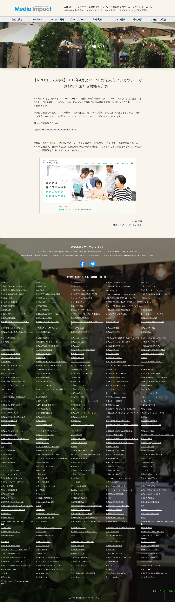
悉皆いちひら (111, 549)
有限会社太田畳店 (147, 431)
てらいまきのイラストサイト (151, 361)
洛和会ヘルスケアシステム (80, 510)
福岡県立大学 (41, 531)
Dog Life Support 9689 (79, 490)
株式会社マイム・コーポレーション (84, 413)
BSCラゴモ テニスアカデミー (47, 431)
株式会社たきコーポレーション (152, 531)
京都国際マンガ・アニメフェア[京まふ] (15, 322)
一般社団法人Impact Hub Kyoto (82, 290)
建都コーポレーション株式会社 (117, 506)
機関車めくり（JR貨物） (150, 549)
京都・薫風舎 (146, 389)
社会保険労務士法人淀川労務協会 (13, 397)
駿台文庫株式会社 (112, 531)
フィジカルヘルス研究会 (10, 470)
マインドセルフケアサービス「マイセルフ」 (17, 506)
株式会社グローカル (113, 466)
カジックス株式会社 (43, 332)
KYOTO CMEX (111, 290)
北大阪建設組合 (41, 397)
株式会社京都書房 (112, 328)
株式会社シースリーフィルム (151, 397)
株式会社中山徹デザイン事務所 (47, 346)
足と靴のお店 (146, 401)
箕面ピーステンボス (43, 542)
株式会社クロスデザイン (115, 502)
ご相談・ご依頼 (158, 19)
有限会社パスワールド (114, 358)
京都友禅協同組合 (112, 354)
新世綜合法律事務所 (8, 306)
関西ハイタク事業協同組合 (10, 546)
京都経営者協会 (146, 310)
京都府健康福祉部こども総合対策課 (154, 377)
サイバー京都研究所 (8, 318)
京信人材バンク (146, 439)
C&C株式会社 (76, 377)
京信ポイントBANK (148, 557)
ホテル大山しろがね (43, 409)
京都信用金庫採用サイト (80, 498)
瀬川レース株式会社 (78, 549)
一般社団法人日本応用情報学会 (117, 381)
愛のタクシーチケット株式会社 (47, 446)
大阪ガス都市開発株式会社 (80, 557)
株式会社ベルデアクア (149, 561)
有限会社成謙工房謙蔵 (9, 490)
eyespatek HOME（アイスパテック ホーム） (157, 435)
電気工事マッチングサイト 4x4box (48, 342)
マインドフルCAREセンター (116, 385)
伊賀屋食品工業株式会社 (115, 494)
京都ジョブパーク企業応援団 (116, 314)
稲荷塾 (108, 498)
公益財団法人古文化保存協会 (116, 373)
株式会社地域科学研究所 (45, 535)
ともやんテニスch (7, 393)
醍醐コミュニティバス (79, 332)
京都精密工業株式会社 (44, 498)
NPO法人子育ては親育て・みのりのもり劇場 (122, 338)
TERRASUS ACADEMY (9, 413)
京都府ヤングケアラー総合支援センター (15, 482)
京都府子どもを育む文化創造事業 (153, 381)
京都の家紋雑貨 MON (8, 435)
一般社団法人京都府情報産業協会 (118, 310)
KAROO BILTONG (42, 573)
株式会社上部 (76, 346)
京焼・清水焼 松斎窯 (44, 381)
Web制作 (37, 19)
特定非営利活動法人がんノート (117, 573)
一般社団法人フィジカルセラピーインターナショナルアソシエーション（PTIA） (135, 413)
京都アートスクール (78, 565)
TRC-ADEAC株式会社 (114, 535)
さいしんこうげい (77, 494)
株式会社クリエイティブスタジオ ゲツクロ (51, 361)
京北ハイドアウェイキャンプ (11, 561)
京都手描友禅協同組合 (44, 413)
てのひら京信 (6, 528)
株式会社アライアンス (149, 486)
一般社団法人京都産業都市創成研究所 (50, 569)
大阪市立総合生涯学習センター (47, 454)
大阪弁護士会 (41, 286)
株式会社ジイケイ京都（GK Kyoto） (119, 557)
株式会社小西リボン (78, 439)
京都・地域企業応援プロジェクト (118, 421)
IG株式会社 (40, 290)
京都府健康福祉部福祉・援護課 (12, 294)
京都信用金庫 (6, 361)
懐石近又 (4, 573)
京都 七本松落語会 (77, 328)
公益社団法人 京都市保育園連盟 (152, 354)
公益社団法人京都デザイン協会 (47, 314)
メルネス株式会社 (42, 546)
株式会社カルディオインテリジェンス (120, 443)
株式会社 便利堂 (7, 458)
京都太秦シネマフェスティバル (47, 322)
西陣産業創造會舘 (7, 535)
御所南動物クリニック (114, 405)
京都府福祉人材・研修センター (12, 478)
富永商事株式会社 (42, 439)
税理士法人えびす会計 (149, 286)
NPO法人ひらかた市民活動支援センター (86, 454)
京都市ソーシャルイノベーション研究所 (50, 389)
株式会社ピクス (146, 466)
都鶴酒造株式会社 (77, 354)
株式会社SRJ (41, 358)
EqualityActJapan (77, 431)
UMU (108, 417)
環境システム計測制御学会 (80, 561)
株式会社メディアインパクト (127, 225)
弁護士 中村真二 (77, 306)
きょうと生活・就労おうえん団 (152, 322)
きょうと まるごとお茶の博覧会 (47, 561)
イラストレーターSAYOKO (116, 361)
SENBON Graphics (8, 350)
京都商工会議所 (76, 282)
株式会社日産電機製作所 (150, 546)
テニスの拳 (40, 393)
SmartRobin (40, 510)
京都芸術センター (42, 577)
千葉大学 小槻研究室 (114, 401)
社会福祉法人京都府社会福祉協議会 (119, 431)
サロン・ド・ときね (148, 542)
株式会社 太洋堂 (42, 478)
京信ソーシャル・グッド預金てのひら (15, 549)
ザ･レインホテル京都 (79, 486)
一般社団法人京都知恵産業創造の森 (154, 294)
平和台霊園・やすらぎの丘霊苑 (82, 542)
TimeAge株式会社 (42, 310)
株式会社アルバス (112, 350)
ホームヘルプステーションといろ (13, 385)
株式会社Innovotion (113, 332)
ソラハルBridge (76, 435)
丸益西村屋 (75, 466)
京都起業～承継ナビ (8, 298)
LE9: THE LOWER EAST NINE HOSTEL (121, 298)
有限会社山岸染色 (7, 373)
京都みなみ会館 (146, 385)
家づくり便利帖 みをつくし (116, 393)
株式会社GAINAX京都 (149, 318)
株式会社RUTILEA (7, 486)
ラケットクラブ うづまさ (115, 517)
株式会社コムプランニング (150, 494)
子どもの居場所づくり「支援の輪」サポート (122, 439)
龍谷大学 (109, 565)
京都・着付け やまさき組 (150, 502)
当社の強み (17, 19)
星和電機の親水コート (79, 458)
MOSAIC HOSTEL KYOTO (10, 358)
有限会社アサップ (77, 381)
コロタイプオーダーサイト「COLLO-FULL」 (52, 458)
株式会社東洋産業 (42, 482)
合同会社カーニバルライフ (10, 531)
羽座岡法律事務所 (77, 546)
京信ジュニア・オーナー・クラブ (13, 314)
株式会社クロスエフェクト (150, 565)
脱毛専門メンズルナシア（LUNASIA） (15, 439)
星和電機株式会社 (112, 458)
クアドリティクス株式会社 (150, 393)
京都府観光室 (111, 569)
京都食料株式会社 (7, 369)
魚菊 (2, 446)
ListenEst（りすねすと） (80, 369)
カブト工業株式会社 (78, 302)
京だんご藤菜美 (41, 549)
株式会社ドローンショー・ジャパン (49, 528)
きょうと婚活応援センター (10, 338)
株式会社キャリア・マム (115, 514)
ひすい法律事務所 (147, 446)
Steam (108, 318)
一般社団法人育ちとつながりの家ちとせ (120, 528)
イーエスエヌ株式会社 (44, 350)
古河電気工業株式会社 (79, 443)
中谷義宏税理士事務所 (149, 421)
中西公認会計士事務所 (114, 546)
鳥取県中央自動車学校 (114, 510)
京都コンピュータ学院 (44, 318)
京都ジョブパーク (112, 322)
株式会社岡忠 (41, 421)
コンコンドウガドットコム (80, 361)
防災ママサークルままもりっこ (12, 502)
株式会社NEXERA (112, 482)
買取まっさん (146, 569)
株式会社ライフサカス (79, 417)
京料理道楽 (5, 542)
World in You (40, 470)
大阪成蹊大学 (41, 553)
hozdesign (4, 346)
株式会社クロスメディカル (80, 470)
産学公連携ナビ (146, 528)
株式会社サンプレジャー (115, 450)
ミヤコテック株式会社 (9, 302)
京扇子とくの (111, 369)
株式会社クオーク (77, 358)
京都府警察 (75, 478)
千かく (143, 517)
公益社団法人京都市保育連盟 (11, 405)
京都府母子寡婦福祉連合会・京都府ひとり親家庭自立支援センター (130, 302)
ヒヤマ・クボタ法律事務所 (150, 373)
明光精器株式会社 (42, 338)
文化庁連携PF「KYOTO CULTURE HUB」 (86, 521)
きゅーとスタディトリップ (10, 474)
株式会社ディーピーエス (45, 435)
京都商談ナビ (76, 421)
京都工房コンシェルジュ (45, 298)
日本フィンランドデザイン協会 (82, 425)
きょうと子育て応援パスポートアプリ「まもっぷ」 (124, 306)
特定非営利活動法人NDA (10, 377)
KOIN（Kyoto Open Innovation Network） (121, 294)
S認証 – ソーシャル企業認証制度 (13, 510)
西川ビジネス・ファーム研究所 (12, 365)
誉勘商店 (144, 417)
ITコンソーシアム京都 (114, 553)
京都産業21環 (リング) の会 (151, 443)
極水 (72, 569)
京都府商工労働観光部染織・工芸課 (84, 294)
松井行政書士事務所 (113, 474)
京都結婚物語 (146, 332)
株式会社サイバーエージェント (47, 514)
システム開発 (57, 19)
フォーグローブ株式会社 (150, 482)
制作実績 (97, 19)
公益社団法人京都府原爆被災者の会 (154, 573)
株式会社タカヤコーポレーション (13, 431)
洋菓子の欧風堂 (76, 393)
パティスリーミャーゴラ (115, 389)
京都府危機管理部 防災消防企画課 (13, 381)
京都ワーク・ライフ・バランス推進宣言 (85, 314)
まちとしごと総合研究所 (45, 502)
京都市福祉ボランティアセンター (13, 328)
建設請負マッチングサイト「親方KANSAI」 (122, 409)
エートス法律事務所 (43, 373)
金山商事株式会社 (112, 561)
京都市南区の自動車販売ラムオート (14, 557)
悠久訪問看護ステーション (45, 302)
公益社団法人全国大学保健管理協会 (14, 290)
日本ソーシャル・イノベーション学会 (85, 401)
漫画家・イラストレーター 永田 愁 (48, 365)
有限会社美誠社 (146, 409)
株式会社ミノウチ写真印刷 (10, 354)
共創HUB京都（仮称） (9, 569)
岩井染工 (74, 446)
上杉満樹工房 (6, 310)
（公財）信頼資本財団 (44, 425)
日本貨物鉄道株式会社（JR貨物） (118, 286)
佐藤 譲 (38, 506)
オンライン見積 (117, 19)
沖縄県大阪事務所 (42, 377)
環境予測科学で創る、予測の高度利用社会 (86, 506)
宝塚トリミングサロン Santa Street (119, 490)
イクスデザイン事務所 (149, 342)
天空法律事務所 (41, 306)
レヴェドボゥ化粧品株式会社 (151, 454)
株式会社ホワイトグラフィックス (13, 417)
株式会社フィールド (78, 462)
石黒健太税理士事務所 (149, 553)
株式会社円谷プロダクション (11, 286)
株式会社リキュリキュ (44, 450)
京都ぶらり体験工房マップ (150, 478)
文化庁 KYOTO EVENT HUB (81, 514)
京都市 (38, 282)
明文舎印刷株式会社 (148, 577)
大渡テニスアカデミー (149, 405)
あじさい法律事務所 (8, 450)
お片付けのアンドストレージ (151, 510)
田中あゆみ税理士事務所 (115, 454)
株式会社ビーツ (146, 458)
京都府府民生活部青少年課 (115, 377)
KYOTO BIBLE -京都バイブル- (47, 405)
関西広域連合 (6, 577)
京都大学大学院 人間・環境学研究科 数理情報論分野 (125, 365)
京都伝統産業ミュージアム (80, 286)
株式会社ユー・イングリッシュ (82, 389)
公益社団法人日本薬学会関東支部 (48, 557)
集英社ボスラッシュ (78, 528)
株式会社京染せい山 (148, 450)
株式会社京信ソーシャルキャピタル (154, 490)
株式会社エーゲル (77, 338)
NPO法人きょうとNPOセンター (47, 328)
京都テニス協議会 (147, 498)
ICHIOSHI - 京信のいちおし (116, 462)
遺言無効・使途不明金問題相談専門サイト (16, 565)
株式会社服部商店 (7, 517)
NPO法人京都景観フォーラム (81, 365)
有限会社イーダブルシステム (81, 310)
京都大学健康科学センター (115, 346)
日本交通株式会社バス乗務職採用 (83, 573)
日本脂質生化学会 (147, 462)
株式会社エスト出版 (148, 328)
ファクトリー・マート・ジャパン (83, 450)
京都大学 (144, 282)
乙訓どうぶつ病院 (77, 397)
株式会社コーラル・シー (10, 498)
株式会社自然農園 (42, 462)
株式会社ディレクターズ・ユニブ (118, 342)
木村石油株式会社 (147, 369)
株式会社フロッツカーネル (45, 486)
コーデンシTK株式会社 (114, 435)
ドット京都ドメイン (78, 577)
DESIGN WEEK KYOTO (45, 517)
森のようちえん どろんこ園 (151, 425)
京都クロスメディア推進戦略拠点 (83, 350)
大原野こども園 (41, 401)
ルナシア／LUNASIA (43, 385)
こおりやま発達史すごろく (10, 553)
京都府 (3, 282)
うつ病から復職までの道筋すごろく (84, 531)
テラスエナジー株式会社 (150, 514)
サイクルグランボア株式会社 (81, 298)
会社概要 (137, 19)
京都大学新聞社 (41, 521)
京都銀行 (144, 358)
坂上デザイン (6, 401)
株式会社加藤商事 (112, 446)
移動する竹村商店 (77, 502)
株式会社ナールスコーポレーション (84, 517)
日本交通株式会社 (7, 409)
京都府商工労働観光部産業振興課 (48, 294)
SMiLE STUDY (6, 389)
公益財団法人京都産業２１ (115, 282)
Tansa (73, 535)
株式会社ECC (41, 474)
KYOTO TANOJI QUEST (80, 318)
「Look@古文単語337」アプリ (47, 369)
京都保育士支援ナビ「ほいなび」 (153, 290)
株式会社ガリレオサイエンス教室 (153, 350)
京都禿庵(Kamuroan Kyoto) (116, 397)
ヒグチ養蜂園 (76, 482)
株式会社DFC (6, 514)
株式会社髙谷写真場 (43, 354)
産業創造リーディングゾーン (116, 521)
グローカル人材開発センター (116, 486)
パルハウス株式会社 (8, 425)
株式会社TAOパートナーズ (80, 409)
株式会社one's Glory (43, 417)
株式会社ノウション (78, 553)
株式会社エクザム (77, 342)
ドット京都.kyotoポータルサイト (153, 314)
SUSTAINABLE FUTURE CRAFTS (118, 478)
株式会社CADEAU (42, 443)
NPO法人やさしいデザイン (151, 298)
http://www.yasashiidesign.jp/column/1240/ (55, 129)
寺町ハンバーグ (6, 443)
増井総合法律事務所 (8, 462)
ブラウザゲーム (77, 19)
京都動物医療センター (79, 405)
